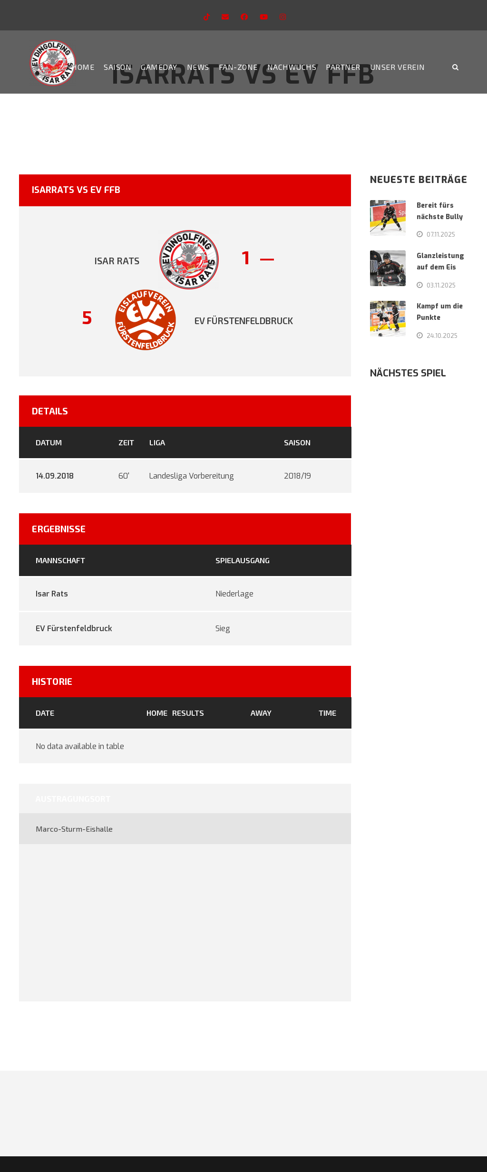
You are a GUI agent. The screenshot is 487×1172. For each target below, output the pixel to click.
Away (261, 712)
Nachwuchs (292, 66)
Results (188, 712)
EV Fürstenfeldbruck (74, 629)
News (198, 66)
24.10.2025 (442, 335)
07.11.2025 (441, 234)
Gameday (159, 66)
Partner (343, 66)
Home (82, 66)
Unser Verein (397, 66)
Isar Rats (52, 594)
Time (327, 712)
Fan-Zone (238, 66)
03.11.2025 (441, 285)
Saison (117, 66)
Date (45, 712)
